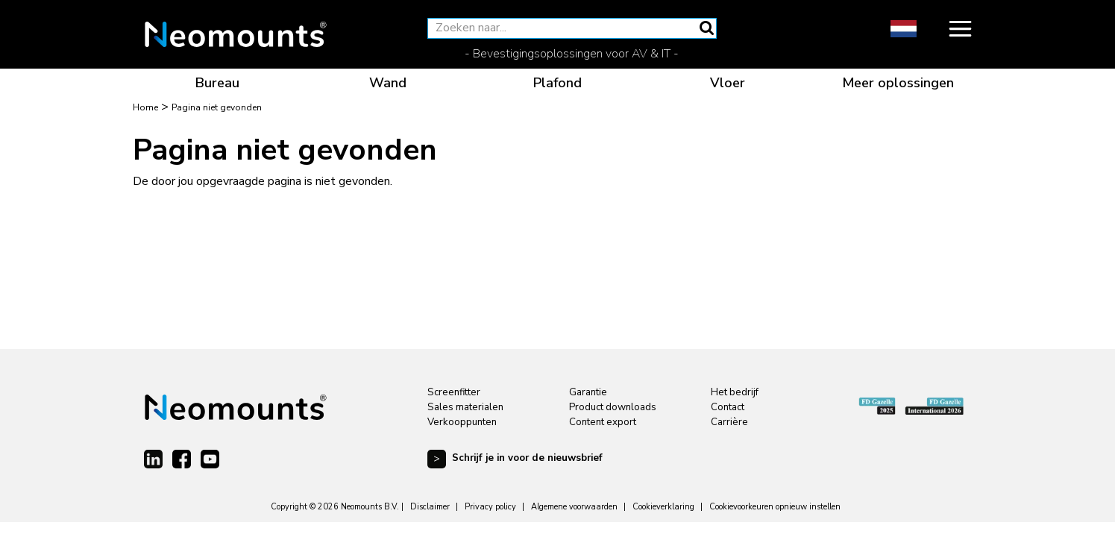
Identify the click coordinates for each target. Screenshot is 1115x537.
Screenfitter (453, 392)
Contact (727, 407)
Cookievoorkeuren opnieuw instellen (775, 506)
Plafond (557, 83)
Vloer (727, 83)
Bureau (217, 83)
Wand (387, 83)
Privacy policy (490, 506)
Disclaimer (430, 506)
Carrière (729, 422)
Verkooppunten (462, 422)
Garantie (588, 392)
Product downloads (612, 407)
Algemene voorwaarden (574, 506)
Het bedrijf (734, 392)
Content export (602, 422)
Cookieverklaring (663, 506)
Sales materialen (465, 407)
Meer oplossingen (898, 83)
